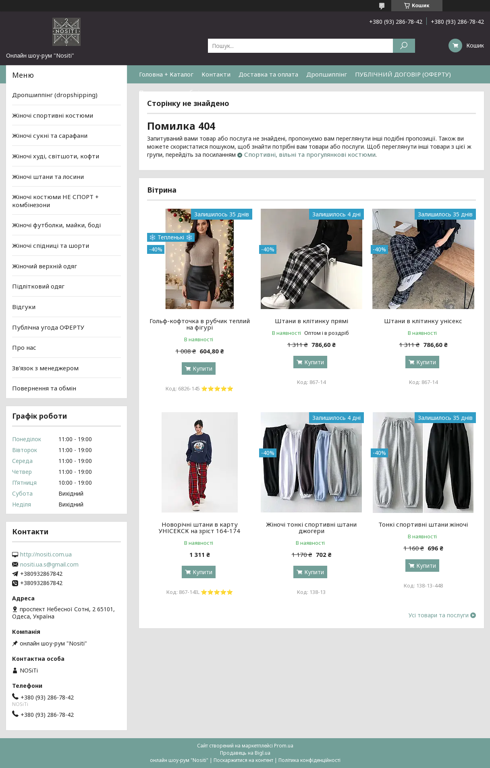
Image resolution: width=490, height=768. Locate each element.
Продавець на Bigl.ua (245, 752)
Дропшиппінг (326, 74)
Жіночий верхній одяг (44, 266)
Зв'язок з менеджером (45, 368)
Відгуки (23, 307)
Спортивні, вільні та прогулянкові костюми (310, 154)
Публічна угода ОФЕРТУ (48, 327)
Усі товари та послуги (439, 615)
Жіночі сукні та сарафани (49, 135)
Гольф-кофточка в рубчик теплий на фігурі (199, 324)
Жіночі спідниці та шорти (50, 245)
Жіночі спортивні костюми (52, 115)
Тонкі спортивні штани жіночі (423, 524)
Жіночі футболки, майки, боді (56, 225)
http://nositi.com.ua (46, 554)
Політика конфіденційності (309, 760)
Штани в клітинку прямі (311, 321)
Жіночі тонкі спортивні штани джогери (311, 527)
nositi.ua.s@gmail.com (49, 564)
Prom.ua (283, 745)
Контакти (215, 74)
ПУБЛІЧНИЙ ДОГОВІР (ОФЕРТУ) (403, 74)
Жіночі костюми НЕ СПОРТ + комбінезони (55, 201)
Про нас (24, 347)
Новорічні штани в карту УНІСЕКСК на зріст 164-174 (199, 527)
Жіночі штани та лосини (48, 176)
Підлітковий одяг (38, 286)
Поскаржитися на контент (243, 760)
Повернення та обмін (171, 92)
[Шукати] (404, 46)
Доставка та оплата (268, 74)
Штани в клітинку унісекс (423, 321)
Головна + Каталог (166, 74)
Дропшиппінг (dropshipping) (55, 95)
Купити (202, 368)
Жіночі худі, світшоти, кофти (55, 156)
